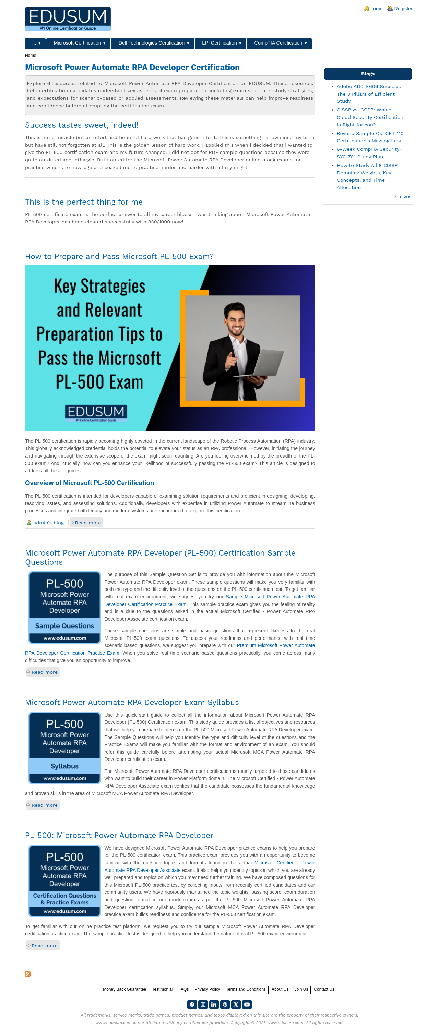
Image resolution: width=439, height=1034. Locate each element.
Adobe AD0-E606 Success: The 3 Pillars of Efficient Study (369, 94)
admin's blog (48, 522)
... (34, 43)
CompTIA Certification (278, 43)
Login (376, 8)
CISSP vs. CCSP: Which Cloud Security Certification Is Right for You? (370, 117)
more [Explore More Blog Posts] (405, 196)
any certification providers (201, 1022)
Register (403, 8)
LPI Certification (219, 43)
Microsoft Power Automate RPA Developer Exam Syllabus (132, 702)
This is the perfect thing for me (84, 201)
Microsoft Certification (77, 43)
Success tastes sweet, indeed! (82, 125)
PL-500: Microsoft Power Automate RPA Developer (119, 835)
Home (30, 55)
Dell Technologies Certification (152, 43)
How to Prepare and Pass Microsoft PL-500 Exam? (119, 256)
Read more (88, 522)
